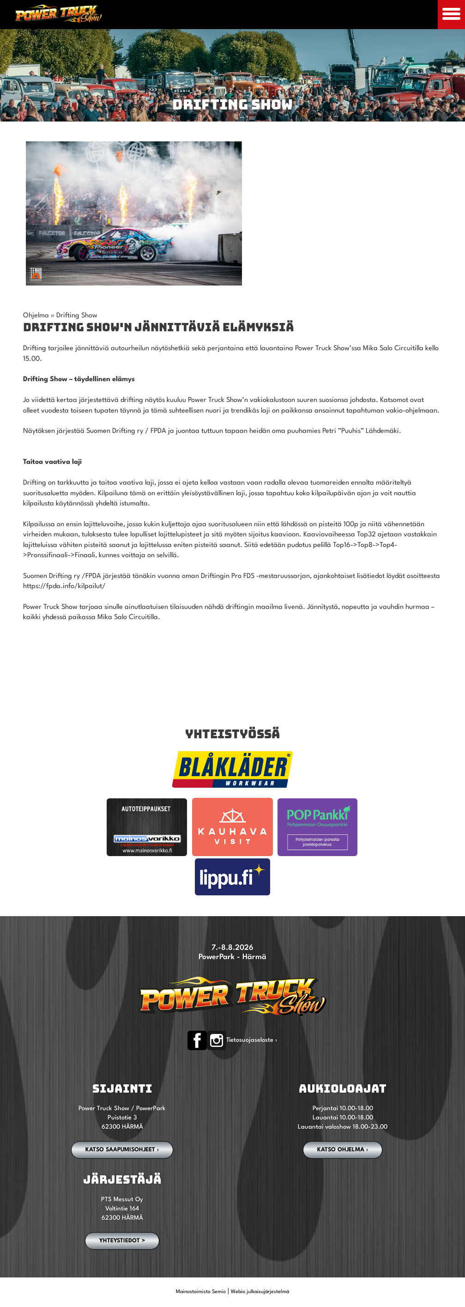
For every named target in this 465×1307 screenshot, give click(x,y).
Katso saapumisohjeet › (122, 1150)
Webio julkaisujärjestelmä (260, 1292)
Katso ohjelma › (342, 1150)
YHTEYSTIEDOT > (122, 1241)
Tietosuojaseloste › (251, 1040)
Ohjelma (36, 315)
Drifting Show (76, 315)
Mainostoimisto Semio (201, 1292)
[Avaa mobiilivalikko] (451, 14)
